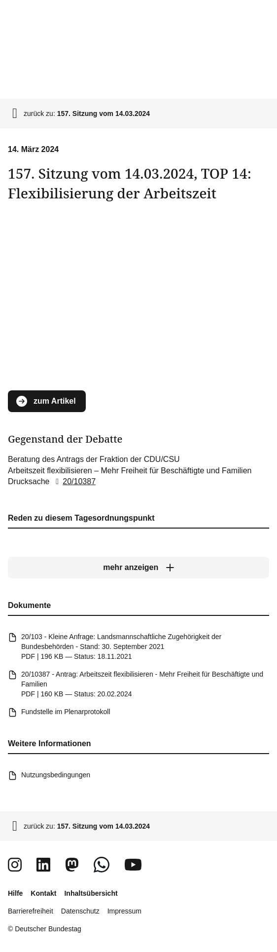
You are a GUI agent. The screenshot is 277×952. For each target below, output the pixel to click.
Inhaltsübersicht (90, 893)
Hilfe (15, 893)
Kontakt (43, 893)
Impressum (124, 911)
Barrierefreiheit (30, 911)
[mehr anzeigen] (138, 567)
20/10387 (74, 481)
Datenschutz (80, 911)
